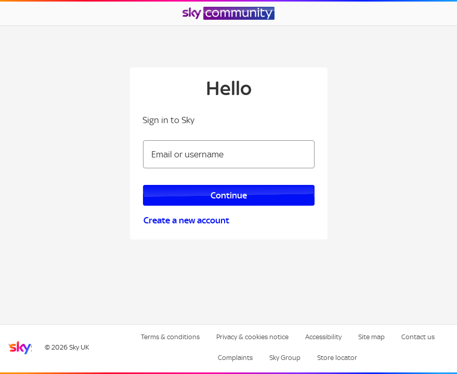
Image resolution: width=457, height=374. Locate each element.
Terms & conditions (170, 337)
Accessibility (323, 337)
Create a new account (186, 220)
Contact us (418, 337)
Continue (229, 195)
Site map (371, 337)
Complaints (235, 358)
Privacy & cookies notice (252, 337)
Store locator (337, 358)
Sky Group (285, 358)
